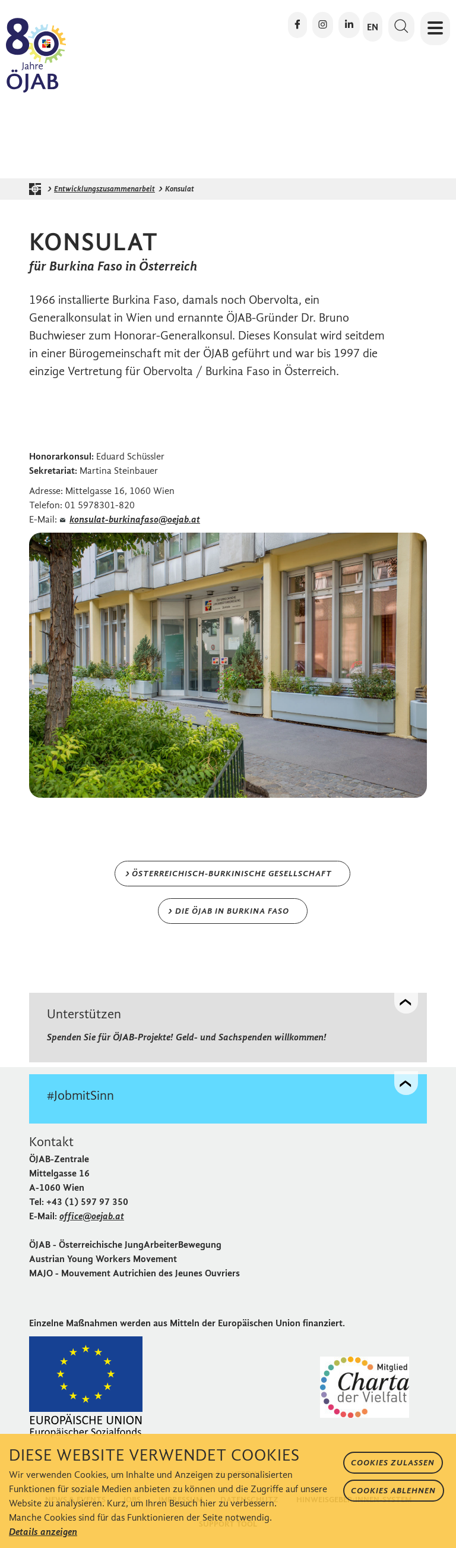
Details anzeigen (43, 1531)
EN (372, 27)
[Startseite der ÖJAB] (38, 189)
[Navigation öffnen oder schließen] (435, 28)
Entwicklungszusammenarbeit (104, 188)
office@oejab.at (91, 1216)
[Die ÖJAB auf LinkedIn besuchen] (349, 25)
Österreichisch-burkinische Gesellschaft (232, 874)
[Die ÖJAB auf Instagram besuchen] (322, 25)
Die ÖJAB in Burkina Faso (232, 911)
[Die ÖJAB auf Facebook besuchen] (297, 25)
